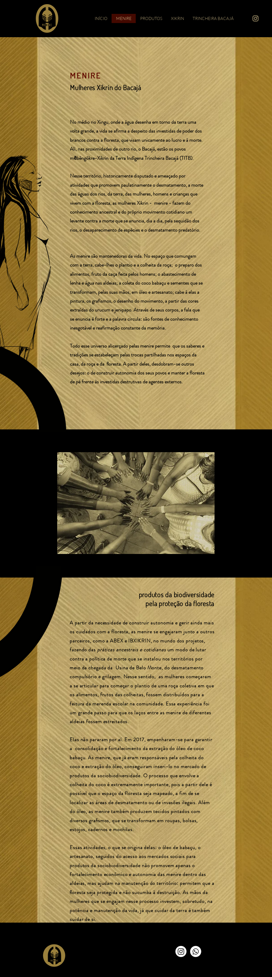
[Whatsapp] (195, 951)
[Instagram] (181, 951)
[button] (136, 503)
